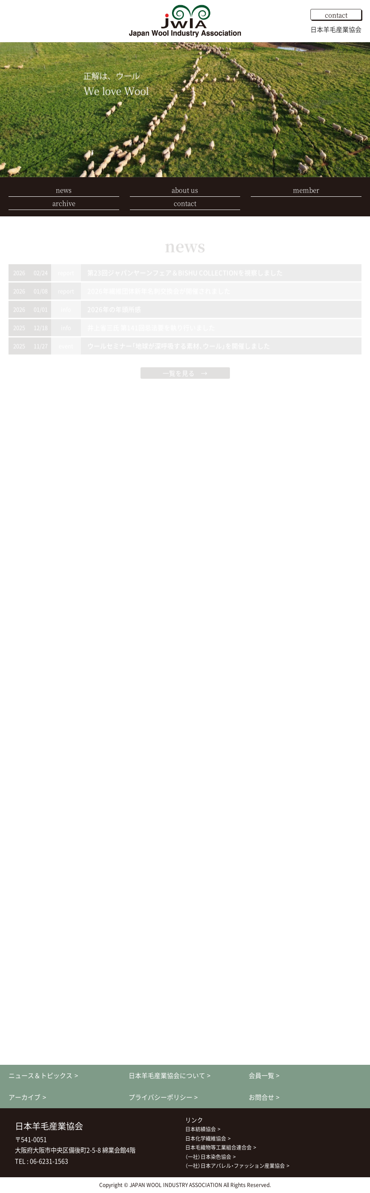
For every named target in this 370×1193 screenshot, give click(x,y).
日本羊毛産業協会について (167, 1075)
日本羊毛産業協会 (335, 29)
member (306, 189)
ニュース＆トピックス (40, 1075)
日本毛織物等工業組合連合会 (218, 1147)
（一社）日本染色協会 (208, 1157)
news (64, 189)
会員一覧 (261, 1075)
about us (185, 189)
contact (336, 14)
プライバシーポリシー (160, 1097)
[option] (185, 109)
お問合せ (261, 1097)
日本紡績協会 (200, 1129)
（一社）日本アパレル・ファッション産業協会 (235, 1166)
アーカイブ (24, 1097)
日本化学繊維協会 (205, 1138)
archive (63, 202)
